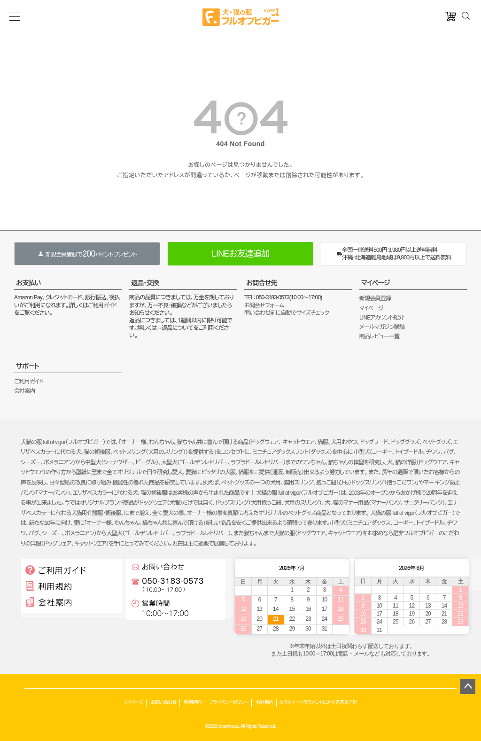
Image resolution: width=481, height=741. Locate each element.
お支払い (28, 283)
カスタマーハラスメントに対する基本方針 (318, 702)
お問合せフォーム (264, 305)
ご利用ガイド (102, 305)
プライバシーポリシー (228, 702)
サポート (27, 366)
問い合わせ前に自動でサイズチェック (286, 313)
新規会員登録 (375, 298)
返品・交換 (145, 283)
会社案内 (24, 391)
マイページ (375, 283)
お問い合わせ (164, 702)
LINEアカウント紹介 (381, 317)
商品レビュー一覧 (379, 336)
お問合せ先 (261, 283)
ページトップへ (467, 686)
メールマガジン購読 (381, 327)
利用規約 (192, 702)
